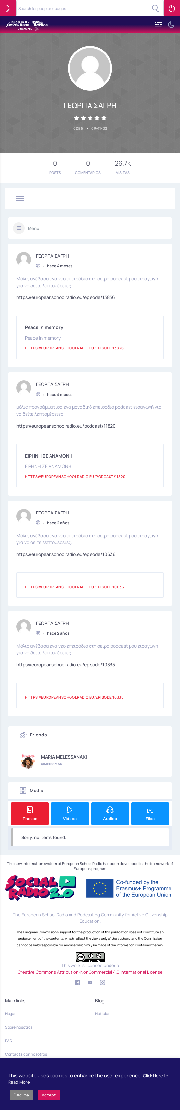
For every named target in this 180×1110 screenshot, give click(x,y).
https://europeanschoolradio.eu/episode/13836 (65, 296)
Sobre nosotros (18, 1027)
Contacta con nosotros (26, 1054)
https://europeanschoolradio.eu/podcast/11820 (66, 425)
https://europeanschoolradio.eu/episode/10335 (65, 664)
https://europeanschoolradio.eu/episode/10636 (66, 553)
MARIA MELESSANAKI (64, 757)
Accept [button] (49, 1095)
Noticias (102, 1013)
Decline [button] (21, 1095)
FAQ (8, 1040)
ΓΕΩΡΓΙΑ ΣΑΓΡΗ (52, 255)
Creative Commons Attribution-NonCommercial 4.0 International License (90, 972)
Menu (33, 228)
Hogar (10, 1013)
